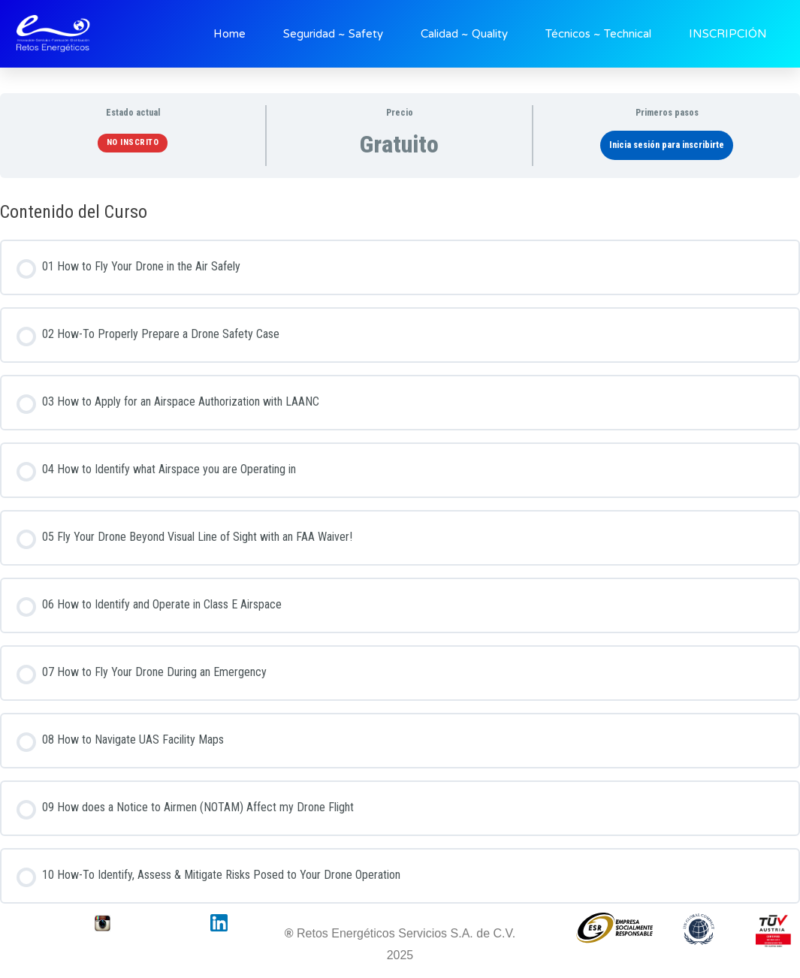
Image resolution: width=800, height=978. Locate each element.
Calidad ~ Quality (464, 34)
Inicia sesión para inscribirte (666, 145)
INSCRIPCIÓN (728, 34)
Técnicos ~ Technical (598, 34)
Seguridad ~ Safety (333, 34)
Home (229, 34)
